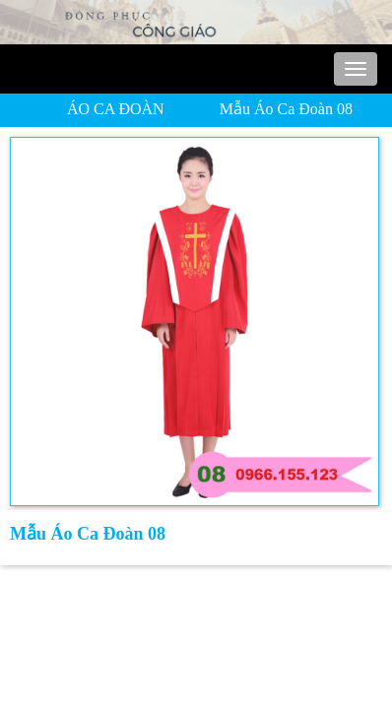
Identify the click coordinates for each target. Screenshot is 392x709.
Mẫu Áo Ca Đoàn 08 (286, 108)
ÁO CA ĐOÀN (115, 108)
